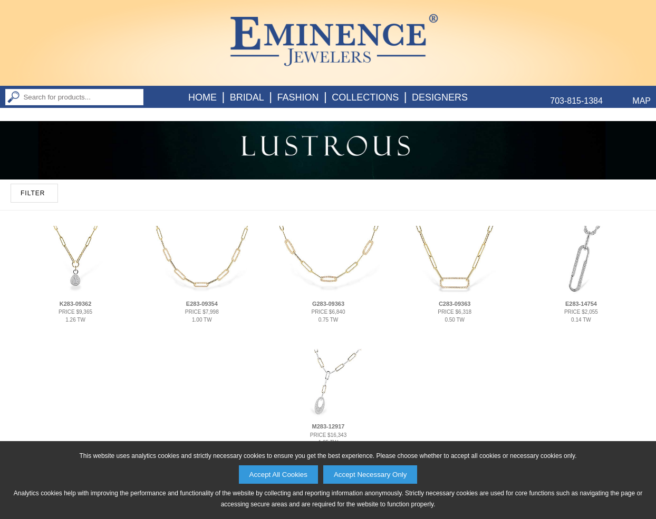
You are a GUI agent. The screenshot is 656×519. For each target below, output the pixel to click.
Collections (365, 97)
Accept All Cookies (278, 474)
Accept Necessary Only (370, 474)
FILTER (33, 193)
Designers (440, 97)
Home (202, 97)
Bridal (247, 97)
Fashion (298, 97)
